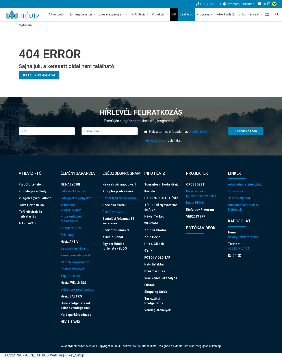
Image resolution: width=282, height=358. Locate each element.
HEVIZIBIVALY (70, 321)
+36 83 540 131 (238, 248)
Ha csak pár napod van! (119, 184)
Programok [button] (204, 14)
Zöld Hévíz (152, 237)
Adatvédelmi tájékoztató (245, 184)
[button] (269, 14)
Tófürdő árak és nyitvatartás (30, 214)
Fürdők (149, 285)
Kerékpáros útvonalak (76, 255)
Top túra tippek (71, 276)
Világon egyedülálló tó (35, 198)
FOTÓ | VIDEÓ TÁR (157, 257)
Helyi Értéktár (154, 264)
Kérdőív (150, 191)
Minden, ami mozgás (75, 262)
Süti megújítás (199, 346)
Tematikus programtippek (71, 207)
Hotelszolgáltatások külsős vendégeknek (76, 305)
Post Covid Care (113, 212)
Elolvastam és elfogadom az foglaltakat (176, 136)
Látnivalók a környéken (76, 198)
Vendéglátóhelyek (157, 310)
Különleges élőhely (32, 191)
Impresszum (237, 191)
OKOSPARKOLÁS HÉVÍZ (161, 198)
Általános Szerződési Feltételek (243, 207)
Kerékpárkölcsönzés (76, 314)
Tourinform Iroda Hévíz (161, 184)
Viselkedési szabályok (160, 278)
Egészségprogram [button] (112, 14)
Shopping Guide (155, 292)
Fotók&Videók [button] (225, 14)
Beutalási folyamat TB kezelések (118, 221)
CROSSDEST (195, 184)
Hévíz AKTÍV (69, 241)
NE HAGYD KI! (70, 184)
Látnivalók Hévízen (74, 191)
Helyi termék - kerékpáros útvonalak (201, 193)
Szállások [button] (186, 14)
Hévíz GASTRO (71, 296)
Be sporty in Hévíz (73, 248)
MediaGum (181, 346)
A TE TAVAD (27, 223)
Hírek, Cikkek (154, 244)
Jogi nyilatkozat (239, 198)
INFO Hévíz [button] (138, 14)
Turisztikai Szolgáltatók (153, 301)
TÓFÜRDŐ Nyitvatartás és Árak (161, 207)
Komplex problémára (117, 191)
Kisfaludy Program (200, 209)
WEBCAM (151, 223)
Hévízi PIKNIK (195, 203)
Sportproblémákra (116, 230)
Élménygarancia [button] (81, 14)
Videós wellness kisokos (77, 289)
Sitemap (215, 346)
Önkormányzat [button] (249, 14)
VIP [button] (173, 14)
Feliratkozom (246, 131)
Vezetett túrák (71, 228)
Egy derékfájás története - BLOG (114, 246)
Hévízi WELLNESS (73, 282)
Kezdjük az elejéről (39, 75)
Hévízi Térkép (154, 216)
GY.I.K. (148, 250)
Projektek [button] (159, 14)
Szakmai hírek (154, 271)
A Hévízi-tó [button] (56, 14)
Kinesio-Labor (112, 237)
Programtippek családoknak (71, 219)
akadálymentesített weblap (78, 346)
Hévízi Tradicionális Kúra (119, 198)
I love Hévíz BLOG (31, 205)
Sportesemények (73, 269)
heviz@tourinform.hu (243, 237)
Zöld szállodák (155, 230)
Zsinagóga (68, 235)
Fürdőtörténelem (31, 184)
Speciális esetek (114, 205)
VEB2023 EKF (195, 216)
